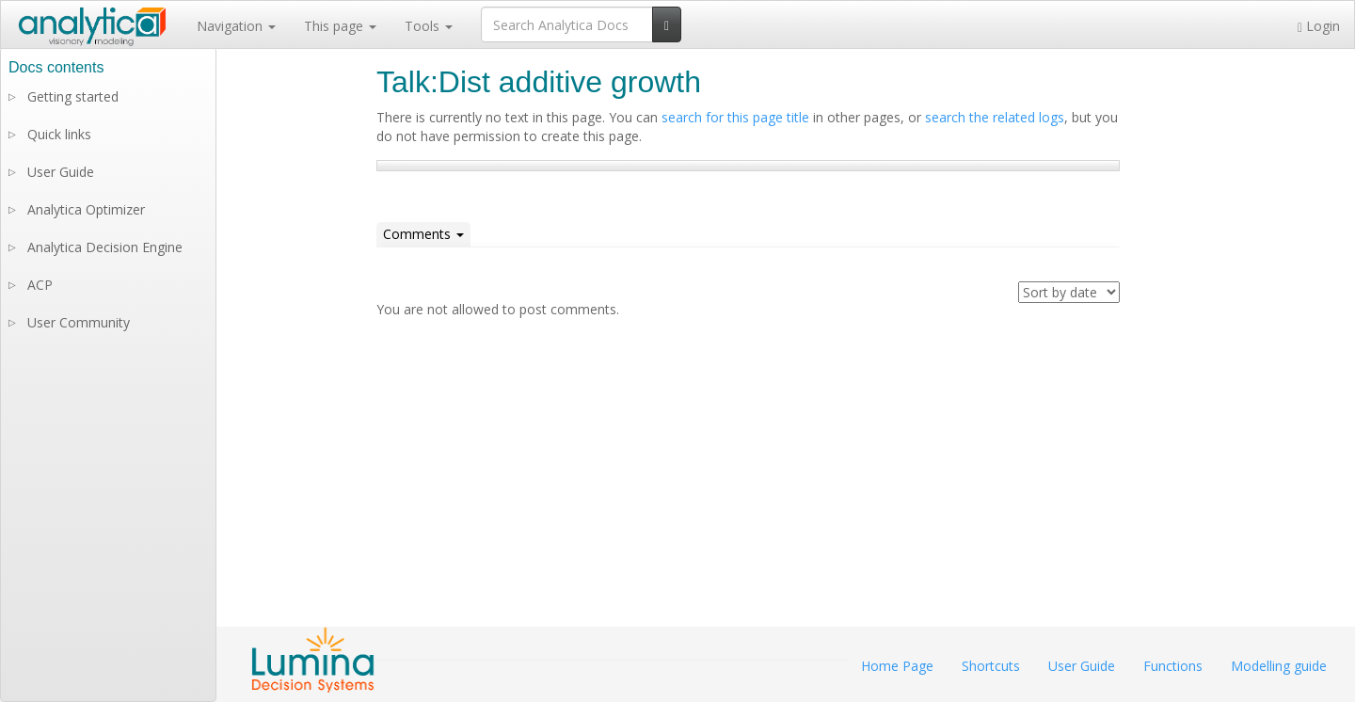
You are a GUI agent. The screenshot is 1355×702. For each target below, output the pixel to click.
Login (1319, 26)
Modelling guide (1279, 666)
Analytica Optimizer (86, 209)
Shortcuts (991, 666)
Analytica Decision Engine (105, 247)
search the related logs (994, 117)
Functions (1173, 666)
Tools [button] (429, 26)
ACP (40, 285)
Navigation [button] (236, 26)
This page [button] (340, 26)
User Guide (60, 172)
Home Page (897, 666)
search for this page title (735, 117)
